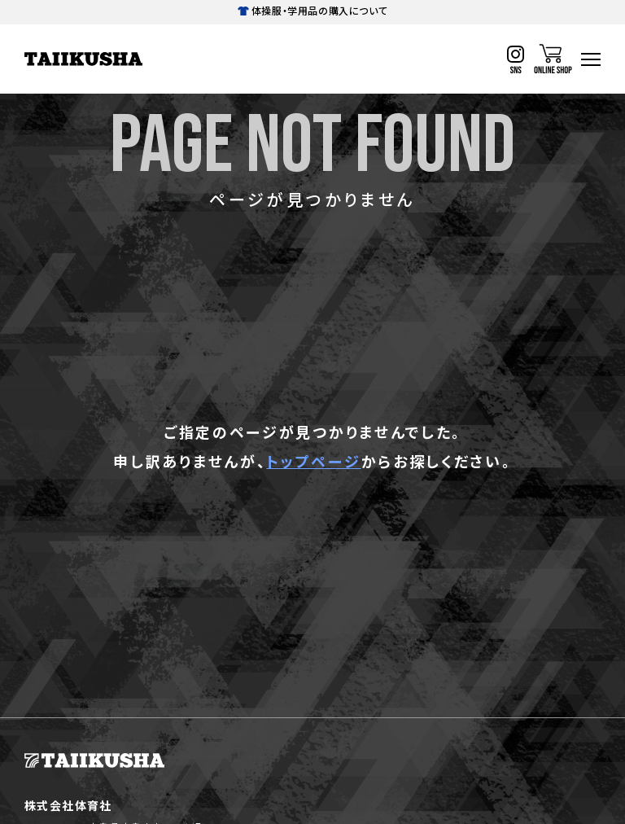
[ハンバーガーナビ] (591, 59)
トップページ (313, 460)
